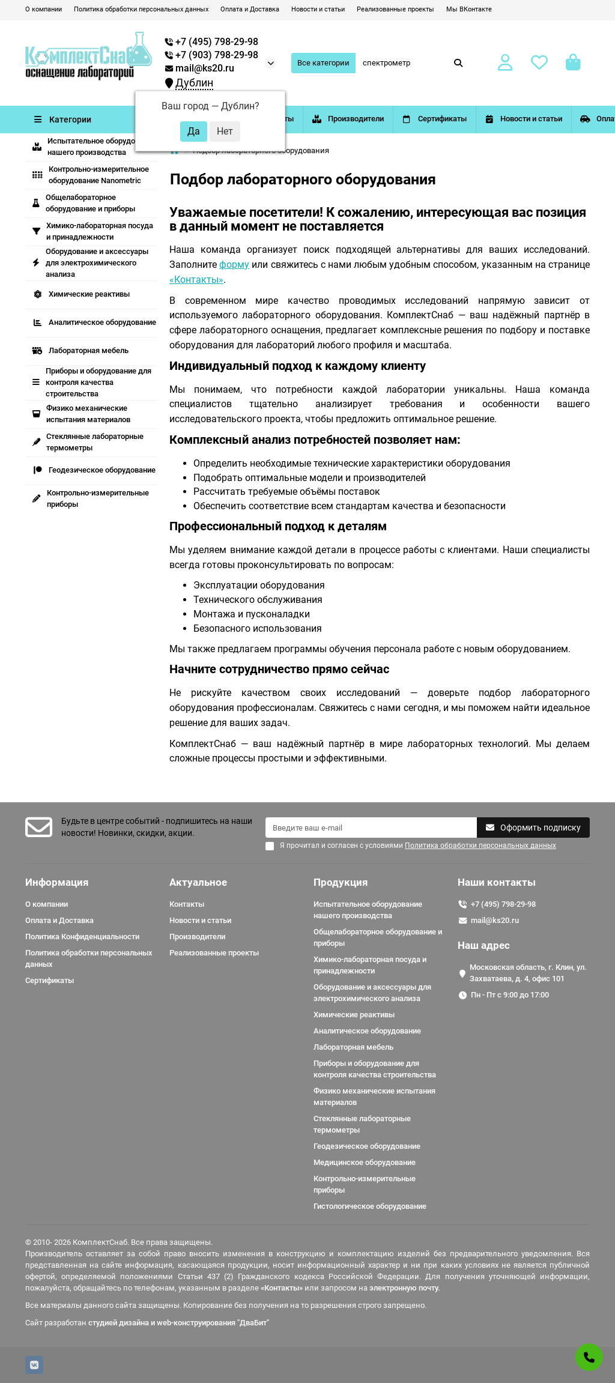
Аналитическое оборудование (94, 322)
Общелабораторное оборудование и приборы (83, 203)
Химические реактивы (81, 293)
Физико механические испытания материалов (81, 414)
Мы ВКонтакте (469, 9)
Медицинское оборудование (365, 1162)
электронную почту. (404, 1287)
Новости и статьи (318, 9)
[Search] (413, 63)
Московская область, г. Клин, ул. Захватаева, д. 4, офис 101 (528, 973)
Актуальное (198, 882)
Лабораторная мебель (80, 350)
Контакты (300, 118)
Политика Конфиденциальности (82, 936)
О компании (43, 9)
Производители (401, 118)
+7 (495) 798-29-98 (503, 904)
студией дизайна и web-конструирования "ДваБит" (178, 1322)
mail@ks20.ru (199, 68)
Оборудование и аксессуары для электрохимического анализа (90, 263)
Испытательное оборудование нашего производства (94, 146)
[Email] (371, 827)
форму (234, 264)
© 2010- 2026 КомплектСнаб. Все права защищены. (119, 1242)
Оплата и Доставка (249, 9)
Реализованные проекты (395, 9)
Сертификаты (508, 118)
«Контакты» (196, 279)
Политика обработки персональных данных (141, 9)
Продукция (341, 882)
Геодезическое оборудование (94, 469)
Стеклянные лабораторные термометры (88, 442)
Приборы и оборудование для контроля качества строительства (91, 382)
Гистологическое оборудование (370, 1206)
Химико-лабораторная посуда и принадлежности (92, 231)
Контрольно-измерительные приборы (90, 498)
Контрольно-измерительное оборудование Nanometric (90, 175)
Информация (57, 882)
